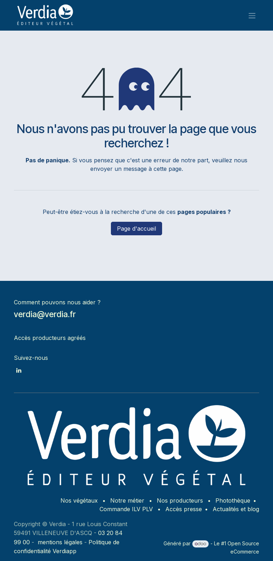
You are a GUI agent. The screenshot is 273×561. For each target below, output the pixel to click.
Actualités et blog (236, 509)
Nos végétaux (79, 500)
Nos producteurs (180, 500)
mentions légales (60, 542)
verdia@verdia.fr (45, 314)
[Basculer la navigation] (252, 15)
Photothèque (232, 500)
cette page (168, 168)
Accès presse (183, 509)
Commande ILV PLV (126, 509)
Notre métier (127, 500)
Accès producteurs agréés (50, 337)
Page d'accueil (136, 228)
